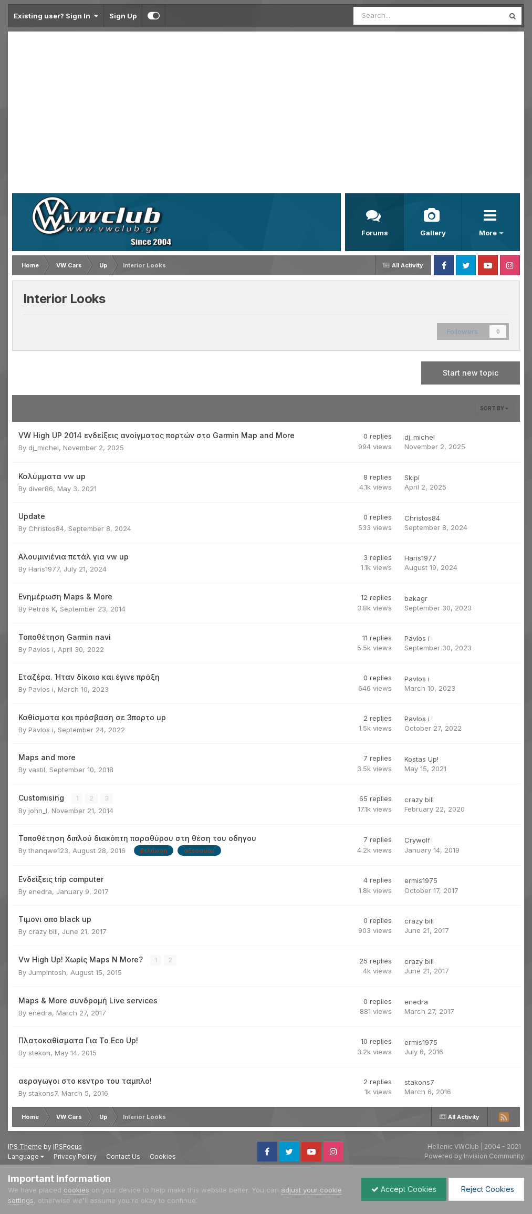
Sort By (494, 408)
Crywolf (417, 840)
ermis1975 (420, 880)
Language (26, 1156)
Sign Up (123, 16)
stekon (39, 1053)
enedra (40, 891)
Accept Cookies (401, 1189)
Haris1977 (43, 569)
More (488, 233)
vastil (36, 769)
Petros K (42, 609)
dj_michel (43, 447)
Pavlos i (41, 649)
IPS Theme (25, 1146)
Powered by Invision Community (474, 1156)
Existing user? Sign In (56, 16)
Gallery (433, 233)
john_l (37, 810)
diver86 (40, 488)
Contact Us (123, 1156)
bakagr (415, 598)
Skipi (412, 477)
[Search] (400, 16)
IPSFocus (67, 1146)
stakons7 (42, 1092)
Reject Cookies (485, 1189)
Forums (374, 233)
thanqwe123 (48, 850)
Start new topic (470, 372)
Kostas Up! (421, 759)
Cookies (163, 1156)
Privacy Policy (75, 1156)
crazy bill (419, 799)
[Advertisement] (266, 114)
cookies (76, 1190)
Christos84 (46, 528)
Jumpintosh (47, 972)
